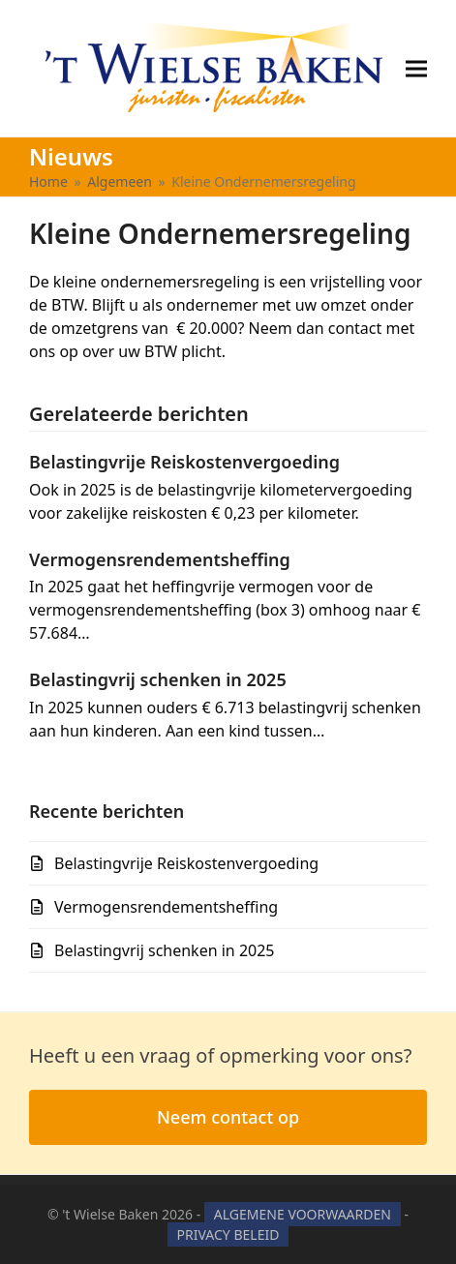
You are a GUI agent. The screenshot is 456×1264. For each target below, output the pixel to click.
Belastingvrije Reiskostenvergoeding (184, 461)
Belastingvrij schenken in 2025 (158, 679)
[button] (416, 68)
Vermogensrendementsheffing (159, 559)
